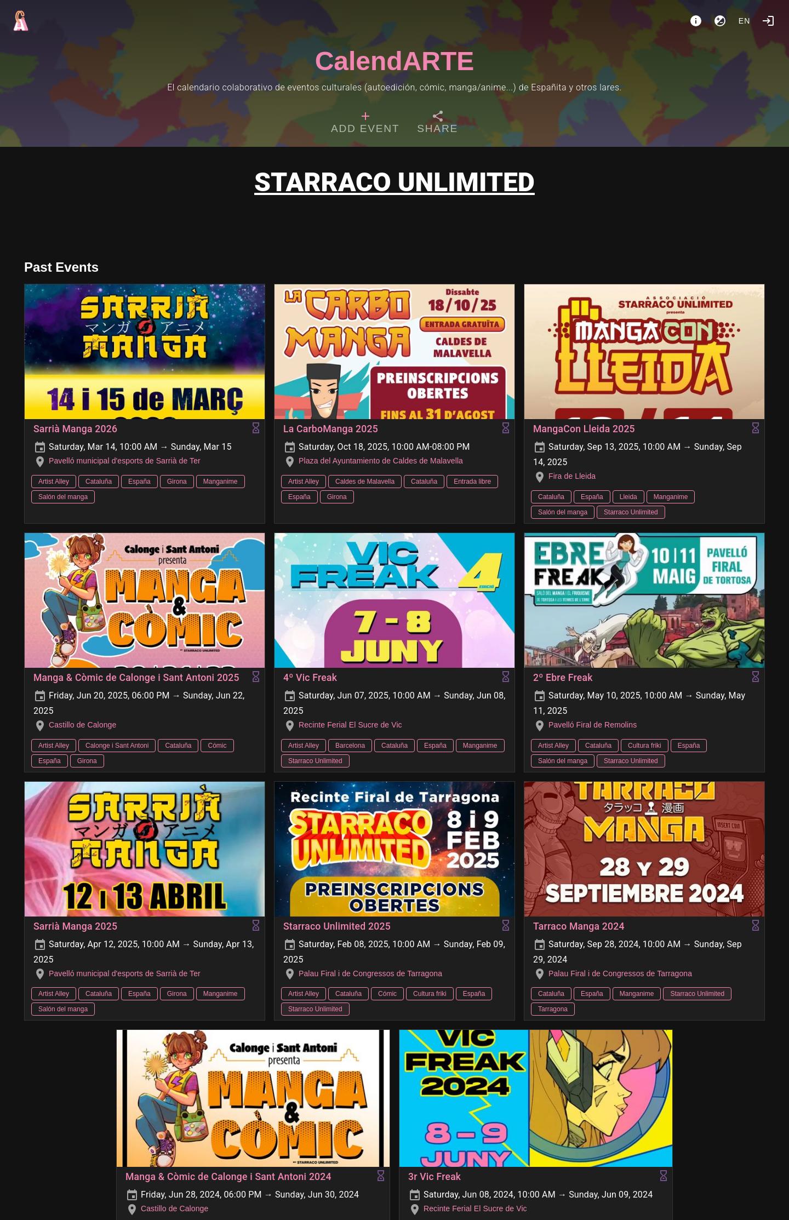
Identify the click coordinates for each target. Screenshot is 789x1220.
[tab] (365, 124)
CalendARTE (394, 61)
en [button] (745, 20)
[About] (696, 21)
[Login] (768, 21)
